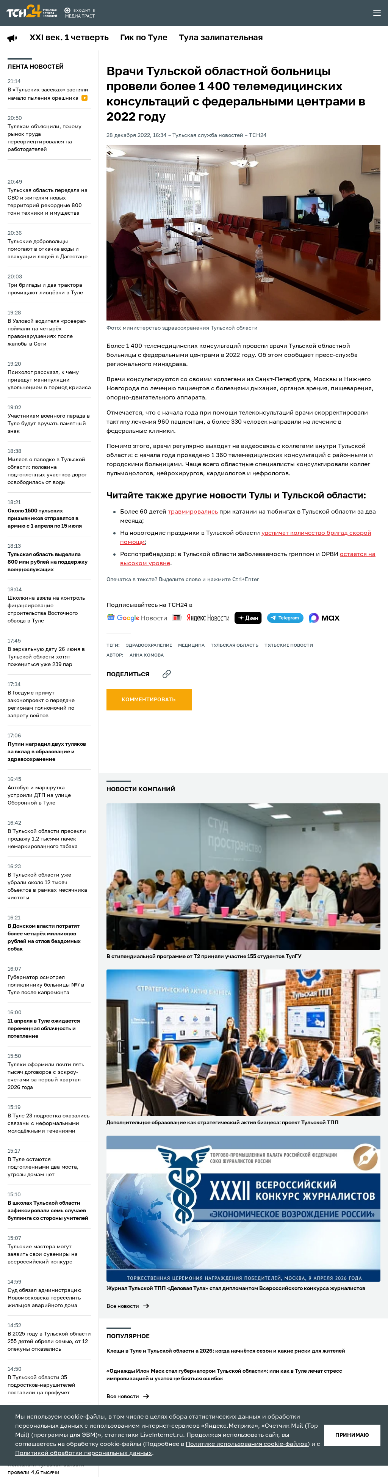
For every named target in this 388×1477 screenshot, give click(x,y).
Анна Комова (147, 655)
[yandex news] (200, 617)
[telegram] (285, 618)
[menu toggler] (377, 12)
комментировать (149, 699)
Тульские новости (288, 645)
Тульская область (234, 645)
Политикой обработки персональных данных (83, 1453)
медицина (191, 645)
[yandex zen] (248, 618)
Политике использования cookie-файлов (247, 1444)
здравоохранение (149, 645)
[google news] (136, 618)
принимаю (352, 1435)
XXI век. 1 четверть (69, 38)
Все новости (122, 1306)
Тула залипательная (221, 38)
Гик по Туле (143, 38)
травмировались (193, 512)
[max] (324, 618)
